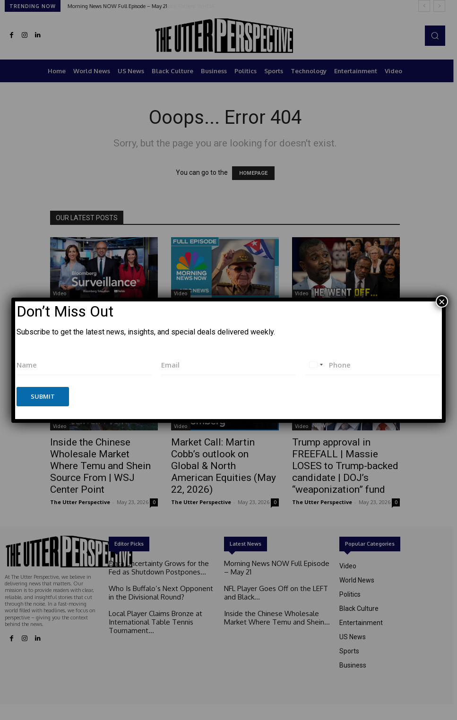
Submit (43, 396)
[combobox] (315, 365)
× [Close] (442, 301)
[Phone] (372, 365)
